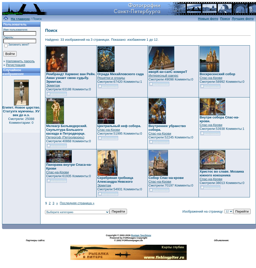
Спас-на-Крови (211, 78)
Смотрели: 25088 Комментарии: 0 (21, 121)
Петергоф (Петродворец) (65, 137)
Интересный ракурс (163, 75)
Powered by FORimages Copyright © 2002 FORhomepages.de (128, 239)
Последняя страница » (77, 203)
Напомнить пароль (20, 61)
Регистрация (15, 65)
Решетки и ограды (111, 78)
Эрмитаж (53, 85)
